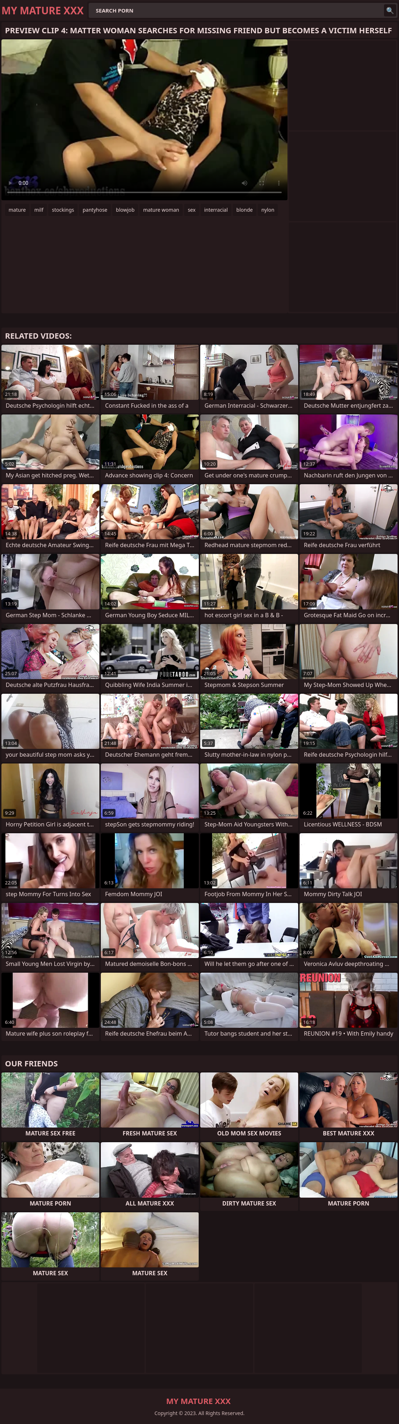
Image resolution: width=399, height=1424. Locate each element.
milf (38, 209)
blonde (244, 209)
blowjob (125, 209)
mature (17, 209)
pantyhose (95, 209)
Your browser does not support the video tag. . (144, 119)
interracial (216, 209)
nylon (268, 209)
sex (192, 209)
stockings (63, 209)
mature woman (161, 209)
